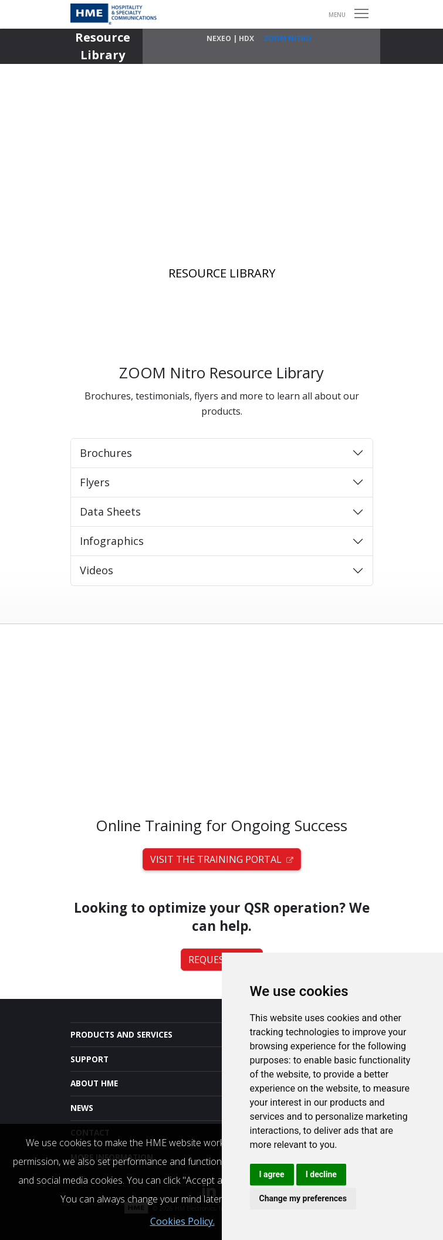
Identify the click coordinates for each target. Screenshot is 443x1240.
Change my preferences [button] (303, 1198)
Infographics (112, 541)
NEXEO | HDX (230, 38)
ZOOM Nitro (287, 38)
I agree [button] (272, 1174)
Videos (96, 570)
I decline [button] (321, 1174)
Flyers (95, 482)
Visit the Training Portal (221, 859)
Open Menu (362, 13)
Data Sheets (110, 511)
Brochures (106, 453)
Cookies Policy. (182, 1221)
